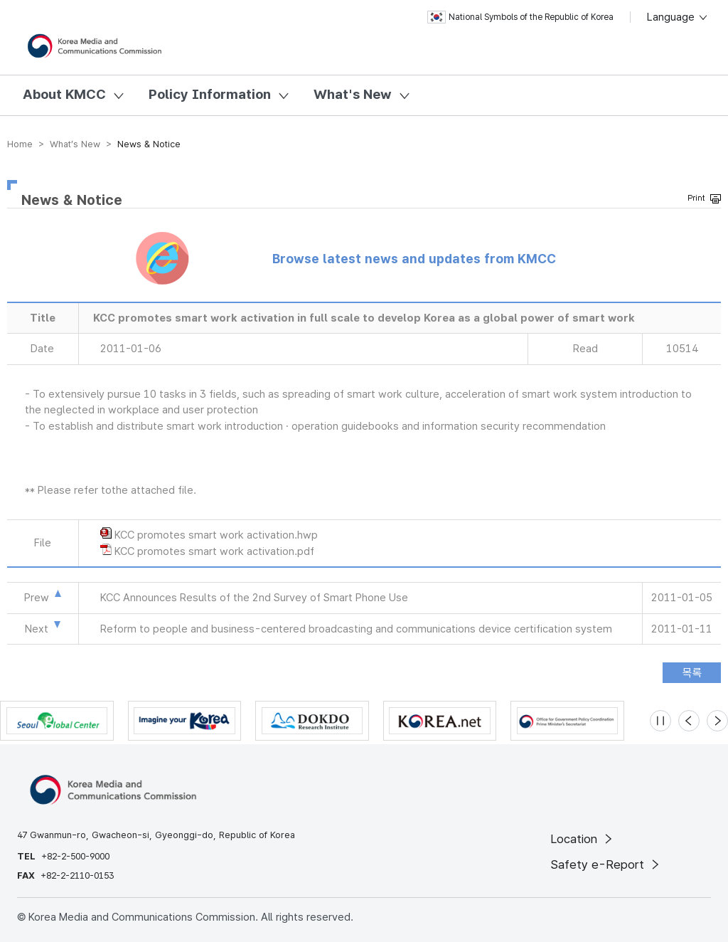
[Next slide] (717, 720)
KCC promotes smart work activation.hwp (216, 535)
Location (582, 839)
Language (678, 17)
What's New (353, 94)
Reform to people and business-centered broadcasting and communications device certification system (356, 629)
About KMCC (64, 94)
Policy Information (210, 94)
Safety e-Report (606, 864)
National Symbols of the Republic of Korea (520, 17)
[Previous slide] (689, 720)
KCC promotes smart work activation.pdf (214, 551)
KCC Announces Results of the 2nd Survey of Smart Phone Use (254, 597)
